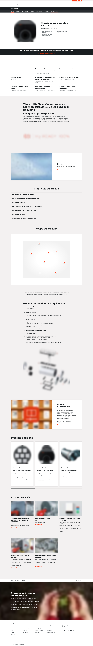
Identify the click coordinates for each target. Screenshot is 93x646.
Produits (27, 4)
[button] (79, 580)
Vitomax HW (23, 580)
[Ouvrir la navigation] (8, 4)
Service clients (39, 4)
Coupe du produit (39, 11)
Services (32, 4)
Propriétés (32, 11)
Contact (46, 4)
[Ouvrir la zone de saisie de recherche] (79, 4)
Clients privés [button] (52, 4)
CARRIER (22, 644)
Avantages (18, 11)
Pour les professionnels (18, 4)
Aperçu (12, 11)
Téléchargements (54, 11)
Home (12, 580)
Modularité (47, 11)
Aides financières (25, 11)
